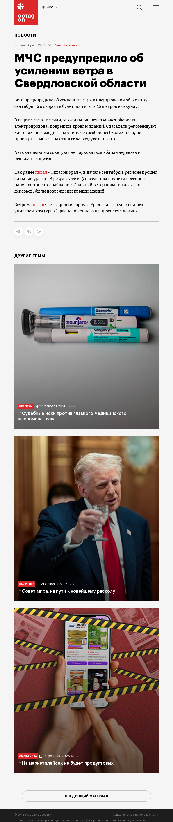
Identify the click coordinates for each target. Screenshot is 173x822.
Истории (26, 406)
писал (41, 172)
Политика (26, 584)
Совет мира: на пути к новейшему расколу (68, 591)
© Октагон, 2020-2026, (33, 814)
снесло (37, 204)
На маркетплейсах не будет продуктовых (68, 763)
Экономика (28, 756)
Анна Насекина (65, 45)
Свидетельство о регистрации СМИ (136, 814)
